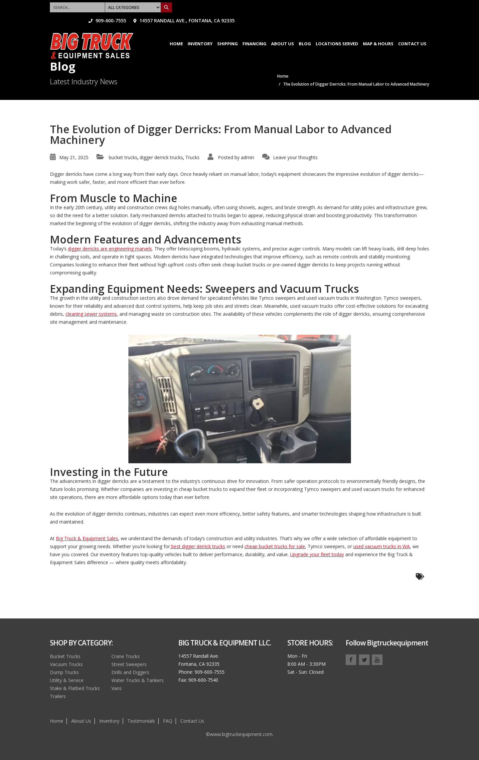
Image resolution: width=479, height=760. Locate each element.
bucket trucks (123, 157)
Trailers (58, 696)
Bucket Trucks (65, 656)
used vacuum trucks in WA (381, 546)
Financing (254, 33)
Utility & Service (66, 680)
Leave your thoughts (295, 157)
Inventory (200, 33)
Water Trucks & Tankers (137, 680)
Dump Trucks (64, 672)
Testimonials (141, 721)
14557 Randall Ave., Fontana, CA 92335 (378, 5)
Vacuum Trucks (66, 664)
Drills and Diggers (130, 672)
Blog (305, 33)
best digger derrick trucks (197, 546)
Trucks (192, 157)
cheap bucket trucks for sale (274, 546)
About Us (282, 33)
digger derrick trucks (161, 157)
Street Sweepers (129, 664)
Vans (116, 688)
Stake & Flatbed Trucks (75, 688)
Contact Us (412, 33)
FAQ (167, 721)
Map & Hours (378, 33)
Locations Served (337, 33)
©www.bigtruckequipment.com (239, 734)
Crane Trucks (125, 656)
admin (247, 157)
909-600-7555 (302, 5)
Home (176, 33)
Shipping (227, 33)
